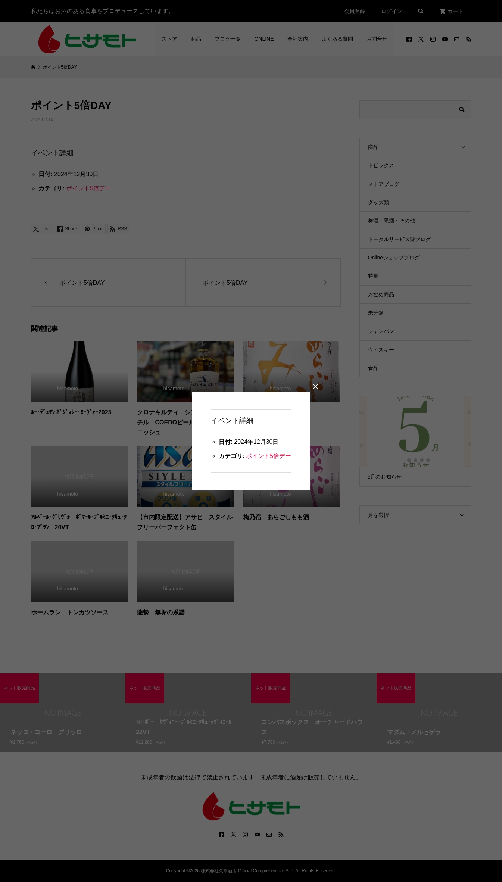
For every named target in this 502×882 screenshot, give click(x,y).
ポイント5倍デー (268, 456)
